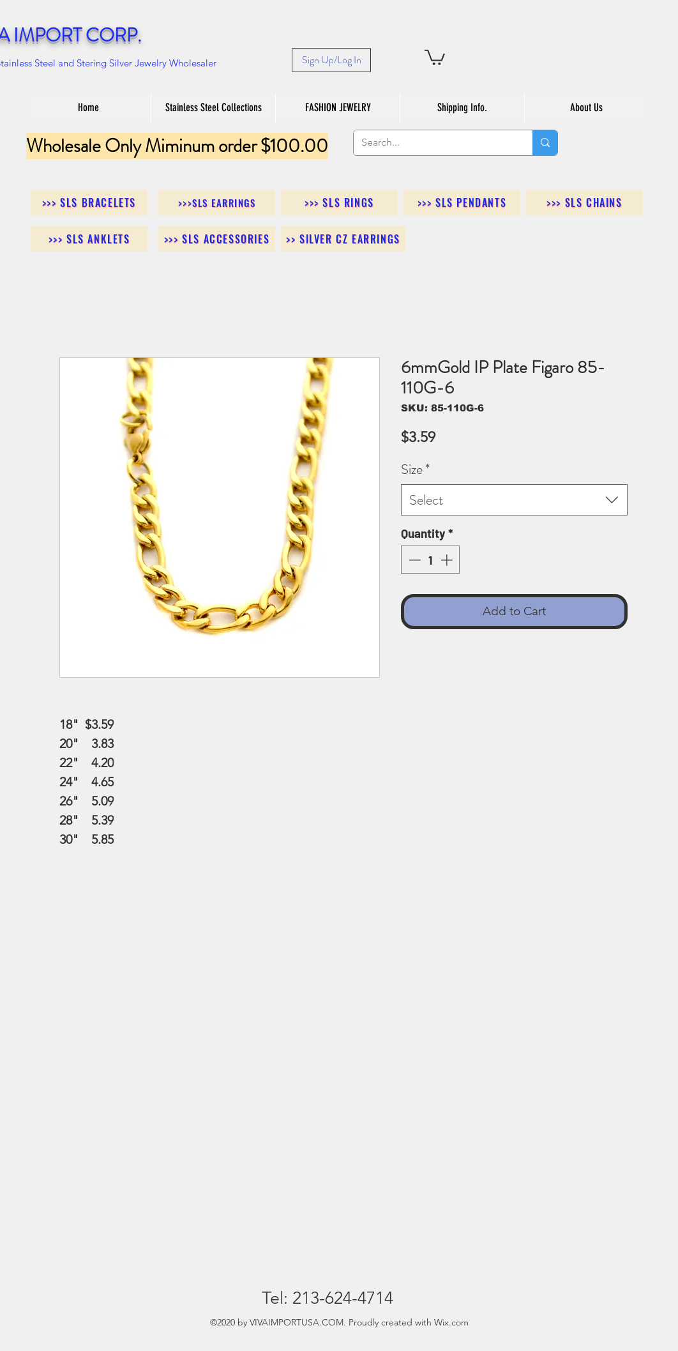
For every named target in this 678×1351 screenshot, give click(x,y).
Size (415, 469)
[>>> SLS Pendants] (461, 202)
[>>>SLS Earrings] (216, 202)
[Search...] (433, 142)
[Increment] (447, 560)
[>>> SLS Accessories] (216, 239)
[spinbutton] (430, 560)
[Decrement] (413, 560)
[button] (435, 56)
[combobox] (514, 499)
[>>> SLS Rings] (339, 202)
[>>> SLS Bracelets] (89, 202)
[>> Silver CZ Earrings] (343, 239)
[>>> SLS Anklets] (89, 239)
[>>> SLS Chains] (584, 202)
